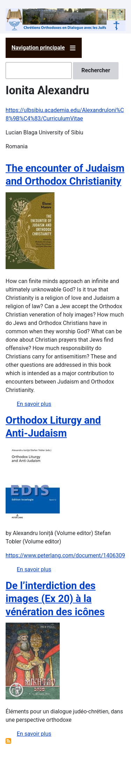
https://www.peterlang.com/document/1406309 (65, 555)
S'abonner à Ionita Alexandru (8, 741)
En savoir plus (34, 404)
